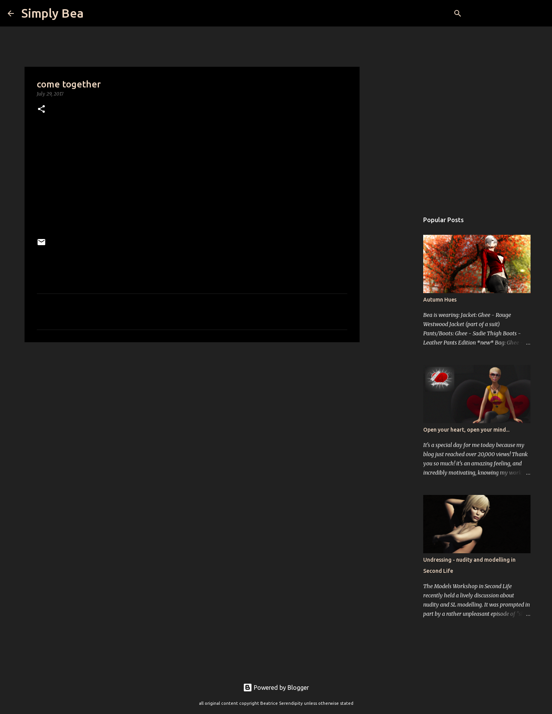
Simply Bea (52, 13)
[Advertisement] (192, 407)
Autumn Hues (440, 300)
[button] (41, 109)
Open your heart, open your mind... (466, 430)
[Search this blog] (505, 13)
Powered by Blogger (276, 687)
